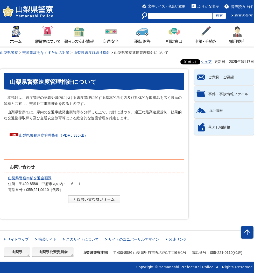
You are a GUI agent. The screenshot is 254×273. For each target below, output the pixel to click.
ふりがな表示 (208, 6)
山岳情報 (215, 110)
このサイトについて (82, 239)
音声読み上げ (242, 7)
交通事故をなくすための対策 (45, 52)
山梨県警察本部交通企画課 (30, 178)
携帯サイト (47, 239)
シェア (206, 62)
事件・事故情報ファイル (228, 94)
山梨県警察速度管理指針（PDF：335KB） (53, 135)
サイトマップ (18, 239)
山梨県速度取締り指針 (92, 52)
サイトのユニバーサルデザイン (133, 239)
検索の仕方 (244, 15)
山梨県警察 (9, 52)
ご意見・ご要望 (221, 77)
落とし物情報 (219, 127)
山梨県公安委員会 (53, 252)
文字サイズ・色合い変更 (166, 6)
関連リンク (178, 239)
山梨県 (17, 252)
